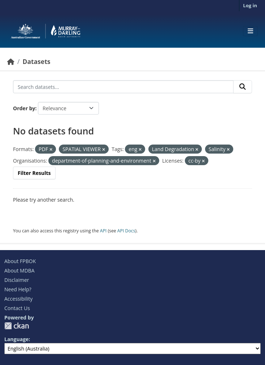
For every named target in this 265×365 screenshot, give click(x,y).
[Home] (10, 61)
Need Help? (17, 289)
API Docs (126, 231)
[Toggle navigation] (250, 31)
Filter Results (34, 172)
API (103, 231)
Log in (250, 5)
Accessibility (18, 298)
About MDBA (19, 270)
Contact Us (17, 308)
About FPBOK (20, 261)
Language (16, 339)
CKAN (16, 326)
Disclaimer (16, 279)
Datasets (36, 61)
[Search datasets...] (123, 86)
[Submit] (242, 86)
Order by (24, 108)
